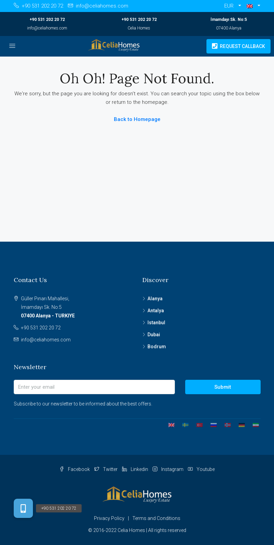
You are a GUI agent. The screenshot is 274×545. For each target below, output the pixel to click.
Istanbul (156, 322)
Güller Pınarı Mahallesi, (76, 308)
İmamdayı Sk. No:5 (229, 19)
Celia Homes (139, 28)
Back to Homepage (137, 119)
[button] (253, 6)
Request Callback (238, 46)
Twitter (106, 469)
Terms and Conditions (156, 518)
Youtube (201, 469)
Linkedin (135, 469)
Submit (222, 387)
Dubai (153, 334)
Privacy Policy (109, 518)
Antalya (155, 310)
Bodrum (156, 346)
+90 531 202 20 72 (47, 19)
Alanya (155, 298)
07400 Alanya (228, 28)
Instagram (168, 469)
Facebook (75, 469)
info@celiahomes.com (47, 28)
